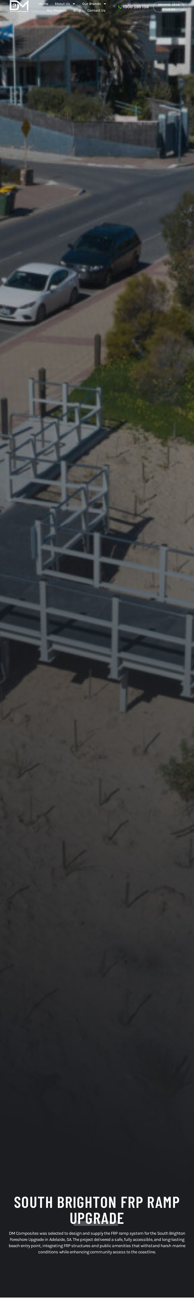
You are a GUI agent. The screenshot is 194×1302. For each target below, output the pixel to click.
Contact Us (96, 10)
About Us (65, 3)
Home (43, 4)
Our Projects (57, 10)
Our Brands (94, 3)
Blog (77, 10)
